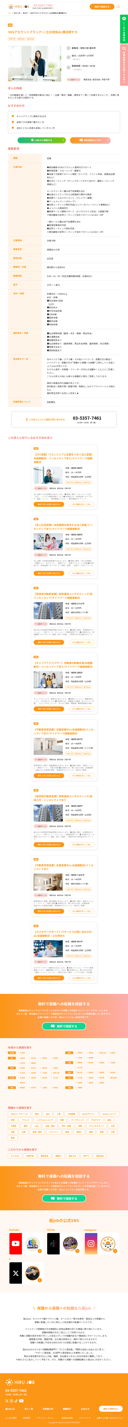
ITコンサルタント (96, 1126)
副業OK (58, 1155)
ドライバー (53, 1132)
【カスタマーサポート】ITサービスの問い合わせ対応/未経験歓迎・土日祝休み (63, 933)
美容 (102, 1132)
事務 (25, 1126)
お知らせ (85, 1408)
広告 (113, 1126)
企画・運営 (50, 1126)
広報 (23, 1132)
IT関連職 (71, 1114)
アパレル (25, 1120)
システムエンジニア (44, 1120)
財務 (13, 1120)
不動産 (13, 1126)
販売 (37, 1114)
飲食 (13, 1138)
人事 (58, 1114)
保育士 (79, 1132)
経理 (67, 1132)
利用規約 (26, 1417)
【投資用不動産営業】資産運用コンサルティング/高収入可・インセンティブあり (63, 798)
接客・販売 (37, 1132)
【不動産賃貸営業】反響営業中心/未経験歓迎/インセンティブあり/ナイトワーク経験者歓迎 (63, 731)
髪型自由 (100, 1155)
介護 (112, 1132)
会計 (48, 1114)
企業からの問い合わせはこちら (110, 1417)
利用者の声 (48, 1408)
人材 (36, 1126)
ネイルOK (15, 1155)
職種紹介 (67, 1408)
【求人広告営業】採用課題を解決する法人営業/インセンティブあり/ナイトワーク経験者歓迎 (63, 526)
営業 (80, 1126)
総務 (91, 1132)
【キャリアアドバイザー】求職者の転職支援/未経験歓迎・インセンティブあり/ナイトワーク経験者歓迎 (63, 664)
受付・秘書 (66, 1126)
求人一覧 (29, 1408)
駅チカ (86, 1155)
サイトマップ (84, 1417)
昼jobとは (10, 1408)
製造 (109, 1120)
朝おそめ (72, 1155)
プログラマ (95, 1120)
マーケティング (77, 1120)
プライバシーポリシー (46, 1417)
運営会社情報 (67, 1417)
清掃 (62, 1120)
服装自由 (44, 1155)
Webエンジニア (109, 1114)
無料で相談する (110, 1408)
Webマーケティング (19, 1114)
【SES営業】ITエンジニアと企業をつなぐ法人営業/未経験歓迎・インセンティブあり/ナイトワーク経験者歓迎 (63, 458)
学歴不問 (30, 1155)
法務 (13, 1132)
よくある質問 (10, 1417)
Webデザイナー (89, 1114)
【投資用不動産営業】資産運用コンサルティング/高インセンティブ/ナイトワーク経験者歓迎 (63, 595)
